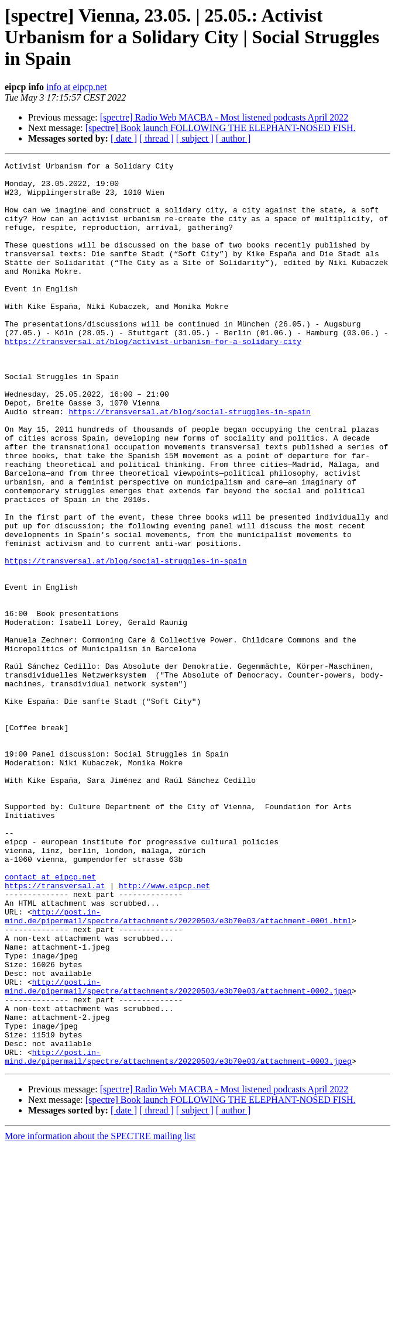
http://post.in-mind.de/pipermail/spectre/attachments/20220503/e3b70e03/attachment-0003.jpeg (178, 1236)
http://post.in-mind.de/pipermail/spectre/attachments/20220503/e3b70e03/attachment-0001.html (178, 1067)
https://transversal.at (55, 1031)
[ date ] (124, 138)
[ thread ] (156, 138)
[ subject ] (195, 138)
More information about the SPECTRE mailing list (100, 1317)
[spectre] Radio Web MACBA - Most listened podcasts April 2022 (224, 117)
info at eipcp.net (76, 87)
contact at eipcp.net (50, 1020)
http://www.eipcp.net (164, 1031)
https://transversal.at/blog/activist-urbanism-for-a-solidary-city (153, 378)
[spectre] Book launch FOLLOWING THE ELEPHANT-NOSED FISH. (220, 128)
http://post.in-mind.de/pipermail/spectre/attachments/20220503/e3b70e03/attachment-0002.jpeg (178, 1152)
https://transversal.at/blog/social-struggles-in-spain (189, 462)
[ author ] (233, 138)
